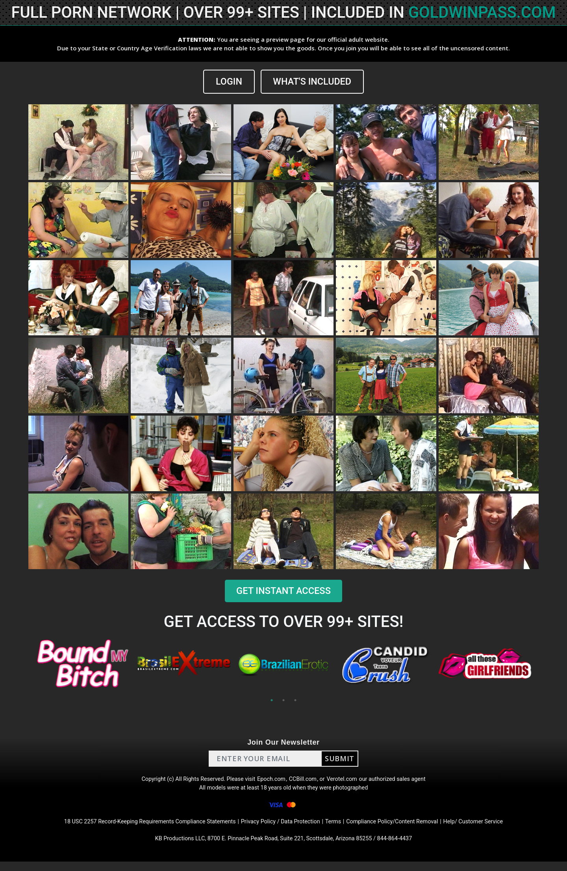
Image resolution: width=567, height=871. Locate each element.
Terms (339, 828)
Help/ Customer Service (492, 828)
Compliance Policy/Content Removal (403, 828)
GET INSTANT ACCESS (283, 591)
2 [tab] (283, 701)
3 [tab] (295, 701)
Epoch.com (271, 781)
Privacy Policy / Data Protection (281, 828)
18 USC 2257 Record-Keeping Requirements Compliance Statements (137, 828)
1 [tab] (272, 701)
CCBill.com (304, 781)
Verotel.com (347, 781)
